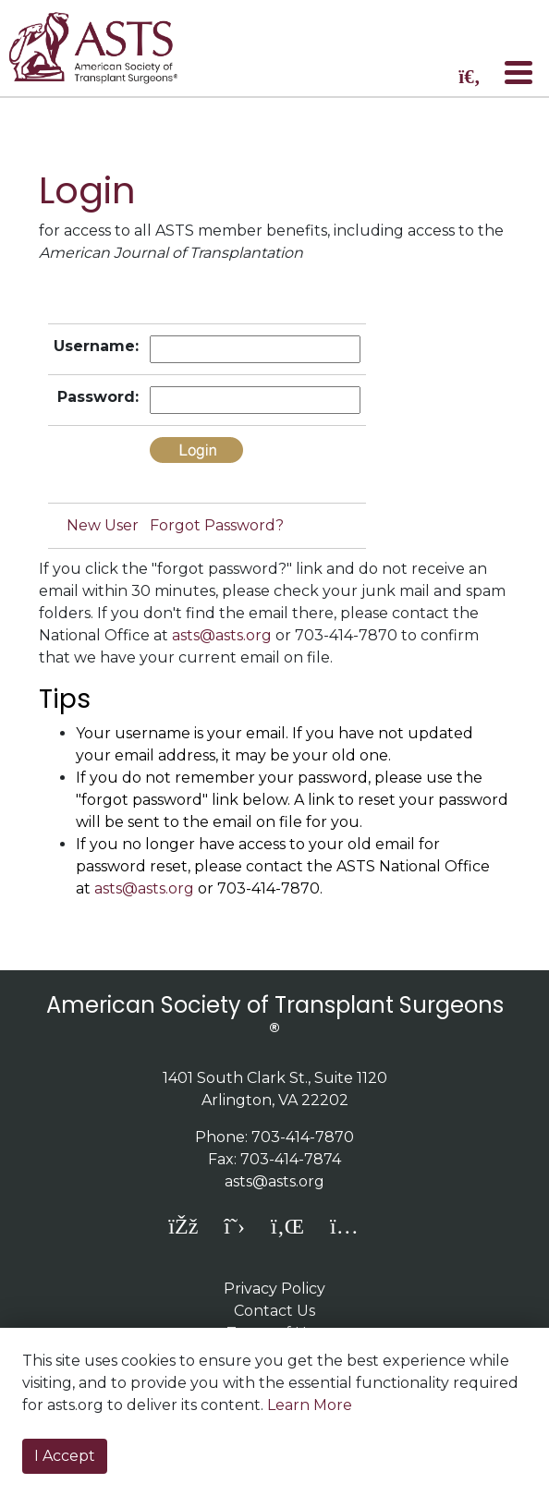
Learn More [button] (309, 1405)
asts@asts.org (222, 635)
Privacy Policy (274, 1288)
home (104, 48)
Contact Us (274, 1311)
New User (103, 525)
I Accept (64, 1456)
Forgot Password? (217, 525)
